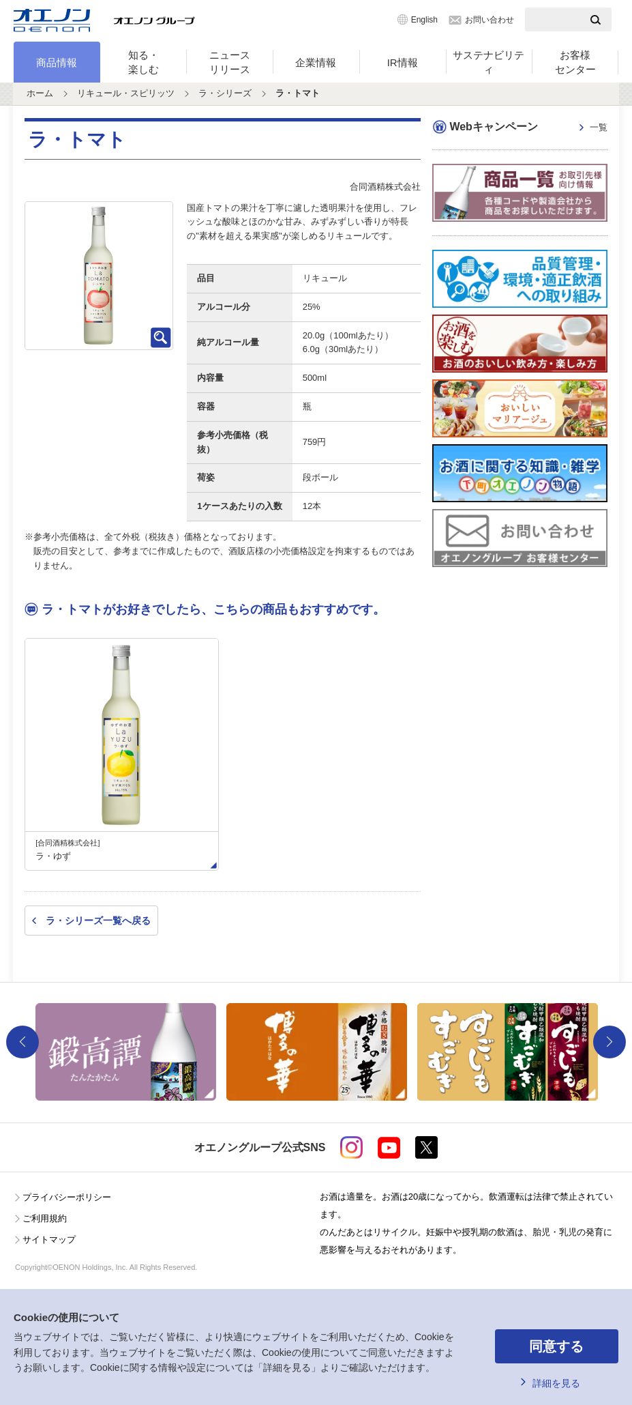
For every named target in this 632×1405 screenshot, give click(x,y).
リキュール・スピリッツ (126, 93)
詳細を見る (556, 1383)
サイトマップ (49, 1239)
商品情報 (56, 62)
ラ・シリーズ (225, 93)
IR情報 (402, 62)
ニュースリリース (229, 62)
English (424, 20)
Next (609, 1042)
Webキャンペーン (528, 128)
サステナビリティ (488, 62)
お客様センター (575, 62)
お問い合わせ (489, 20)
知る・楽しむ (143, 62)
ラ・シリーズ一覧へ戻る (98, 920)
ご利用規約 (44, 1218)
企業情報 (315, 62)
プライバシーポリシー (66, 1197)
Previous (22, 1042)
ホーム (40, 93)
